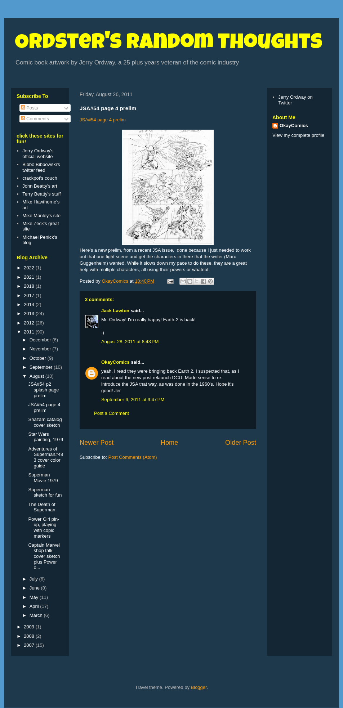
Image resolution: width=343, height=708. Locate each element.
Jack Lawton (115, 310)
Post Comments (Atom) (132, 457)
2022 (30, 267)
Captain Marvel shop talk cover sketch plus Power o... (44, 556)
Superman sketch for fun (45, 492)
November (41, 348)
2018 (30, 286)
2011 (30, 332)
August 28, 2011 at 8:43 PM (130, 341)
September (42, 367)
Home (169, 442)
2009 (30, 626)
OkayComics (115, 362)
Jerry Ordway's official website (37, 153)
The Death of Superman (41, 507)
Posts (29, 108)
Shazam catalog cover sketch (45, 422)
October (39, 358)
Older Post (240, 442)
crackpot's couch (39, 178)
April (35, 606)
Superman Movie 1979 (43, 477)
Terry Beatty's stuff (41, 194)
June (35, 588)
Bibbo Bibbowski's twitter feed (41, 167)
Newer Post (96, 442)
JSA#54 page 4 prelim (103, 119)
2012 (30, 323)
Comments (35, 118)
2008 (30, 636)
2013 (30, 313)
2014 (30, 304)
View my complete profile (298, 135)
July (34, 579)
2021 (30, 277)
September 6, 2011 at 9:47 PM (132, 399)
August (37, 376)
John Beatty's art (39, 186)
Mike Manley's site (41, 215)
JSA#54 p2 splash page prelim (43, 389)
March (37, 615)
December (41, 339)
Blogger (199, 687)
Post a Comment (111, 413)
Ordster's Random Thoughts (168, 44)
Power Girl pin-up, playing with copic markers (43, 527)
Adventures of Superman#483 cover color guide (45, 457)
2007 (30, 645)
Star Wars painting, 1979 (45, 437)
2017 (30, 295)
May (35, 597)
